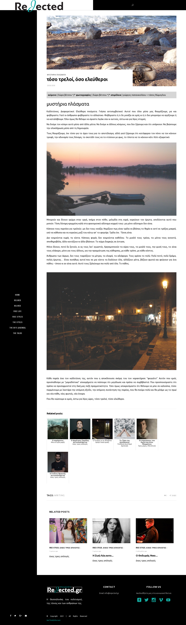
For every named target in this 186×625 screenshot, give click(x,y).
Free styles (54, 547)
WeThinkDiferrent (54, 620)
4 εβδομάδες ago (141, 551)
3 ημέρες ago (53, 551)
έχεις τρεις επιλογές (70, 547)
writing (59, 495)
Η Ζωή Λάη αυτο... (103, 555)
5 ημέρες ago (97, 551)
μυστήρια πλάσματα (56, 74)
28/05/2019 (51, 85)
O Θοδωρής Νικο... (147, 555)
